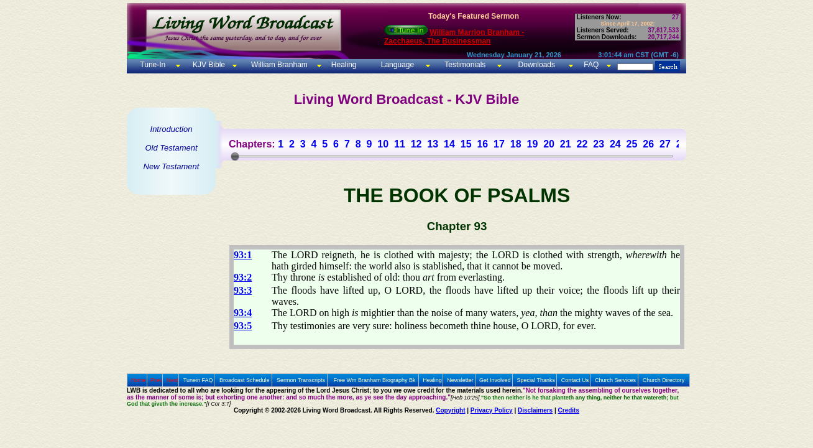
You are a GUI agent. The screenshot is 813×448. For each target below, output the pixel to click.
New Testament (172, 166)
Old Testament (171, 147)
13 (432, 144)
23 (598, 144)
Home (138, 380)
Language (396, 64)
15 (466, 144)
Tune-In (152, 64)
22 (582, 144)
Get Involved (495, 380)
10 (382, 144)
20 (548, 144)
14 (449, 144)
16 (482, 144)
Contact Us (575, 380)
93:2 (243, 277)
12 (416, 144)
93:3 (243, 290)
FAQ (591, 64)
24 (615, 144)
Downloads (536, 64)
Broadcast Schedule (244, 380)
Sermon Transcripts (301, 380)
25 (632, 144)
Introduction (171, 129)
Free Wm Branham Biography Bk (375, 380)
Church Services (615, 380)
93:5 (243, 325)
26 (648, 144)
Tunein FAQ (198, 380)
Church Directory (664, 380)
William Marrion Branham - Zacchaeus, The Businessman (454, 36)
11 (399, 144)
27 (665, 144)
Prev (156, 380)
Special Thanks (536, 380)
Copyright (450, 410)
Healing (342, 64)
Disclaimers (535, 410)
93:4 (243, 312)
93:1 (243, 255)
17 (499, 144)
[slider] (235, 156)
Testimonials (464, 64)
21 (565, 144)
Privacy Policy (492, 410)
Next (172, 380)
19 (532, 144)
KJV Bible (208, 64)
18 (515, 144)
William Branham (278, 64)
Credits (568, 410)
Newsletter (460, 380)
